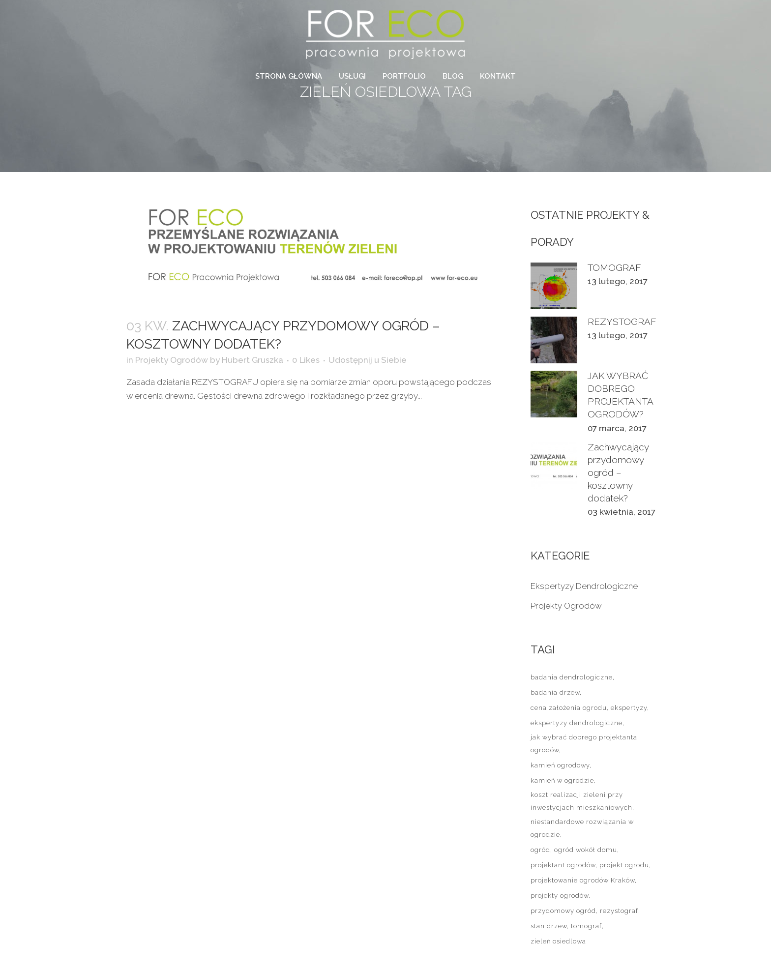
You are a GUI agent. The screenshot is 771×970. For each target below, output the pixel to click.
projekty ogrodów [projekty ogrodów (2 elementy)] (560, 895)
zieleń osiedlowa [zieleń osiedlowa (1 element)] (558, 941)
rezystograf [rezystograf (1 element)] (619, 910)
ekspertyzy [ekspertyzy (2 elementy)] (629, 707)
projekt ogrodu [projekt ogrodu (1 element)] (624, 865)
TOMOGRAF (614, 267)
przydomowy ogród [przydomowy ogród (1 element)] (563, 910)
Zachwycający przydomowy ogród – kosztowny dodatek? (618, 472)
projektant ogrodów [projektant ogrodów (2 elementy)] (563, 865)
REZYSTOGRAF (622, 321)
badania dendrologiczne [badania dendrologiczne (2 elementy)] (572, 677)
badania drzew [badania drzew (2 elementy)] (555, 692)
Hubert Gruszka (252, 360)
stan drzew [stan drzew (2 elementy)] (549, 926)
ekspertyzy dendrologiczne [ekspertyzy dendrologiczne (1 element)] (577, 723)
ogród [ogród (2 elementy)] (540, 849)
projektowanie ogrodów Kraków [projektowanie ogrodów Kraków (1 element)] (583, 880)
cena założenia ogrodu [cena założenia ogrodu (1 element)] (569, 707)
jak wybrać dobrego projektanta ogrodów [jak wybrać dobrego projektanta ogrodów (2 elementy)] (584, 744)
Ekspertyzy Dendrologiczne (584, 586)
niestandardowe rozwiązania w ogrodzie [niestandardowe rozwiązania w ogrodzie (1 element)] (582, 828)
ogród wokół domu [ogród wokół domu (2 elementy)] (585, 849)
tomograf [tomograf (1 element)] (586, 926)
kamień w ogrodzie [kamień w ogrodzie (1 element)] (562, 780)
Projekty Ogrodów (171, 360)
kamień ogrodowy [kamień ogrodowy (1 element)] (560, 765)
